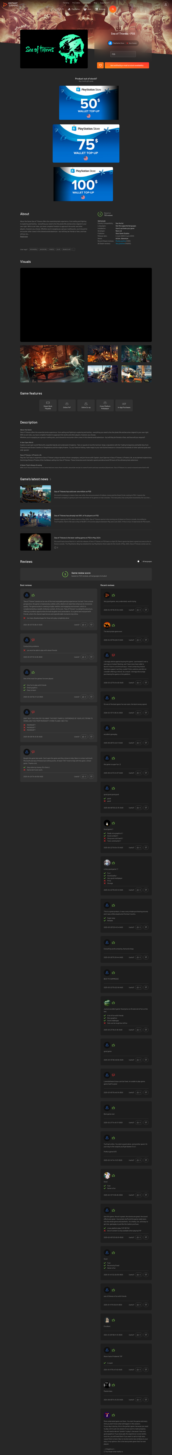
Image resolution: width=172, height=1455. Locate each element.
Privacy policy (56, 1411)
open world (33, 154)
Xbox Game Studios (122, 139)
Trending (66, 3)
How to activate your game (125, 133)
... (73, 154)
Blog (95, 3)
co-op (58, 154)
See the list (119, 128)
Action (118, 144)
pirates (51, 154)
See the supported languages (126, 131)
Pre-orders (76, 3)
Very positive (120, 149)
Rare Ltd (119, 136)
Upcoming (86, 3)
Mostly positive (121, 146)
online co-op (67, 154)
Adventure (124, 144)
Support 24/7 (104, 3)
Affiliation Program (58, 1415)
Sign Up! (146, 1397)
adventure (43, 154)
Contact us (55, 1418)
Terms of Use (56, 1408)
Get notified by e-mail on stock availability (126, 65)
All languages (144, 466)
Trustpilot (23, 1408)
